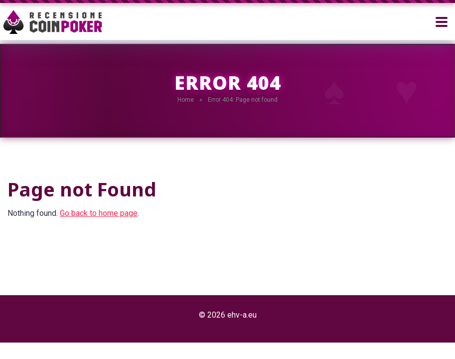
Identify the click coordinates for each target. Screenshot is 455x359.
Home (185, 99)
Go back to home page (99, 213)
